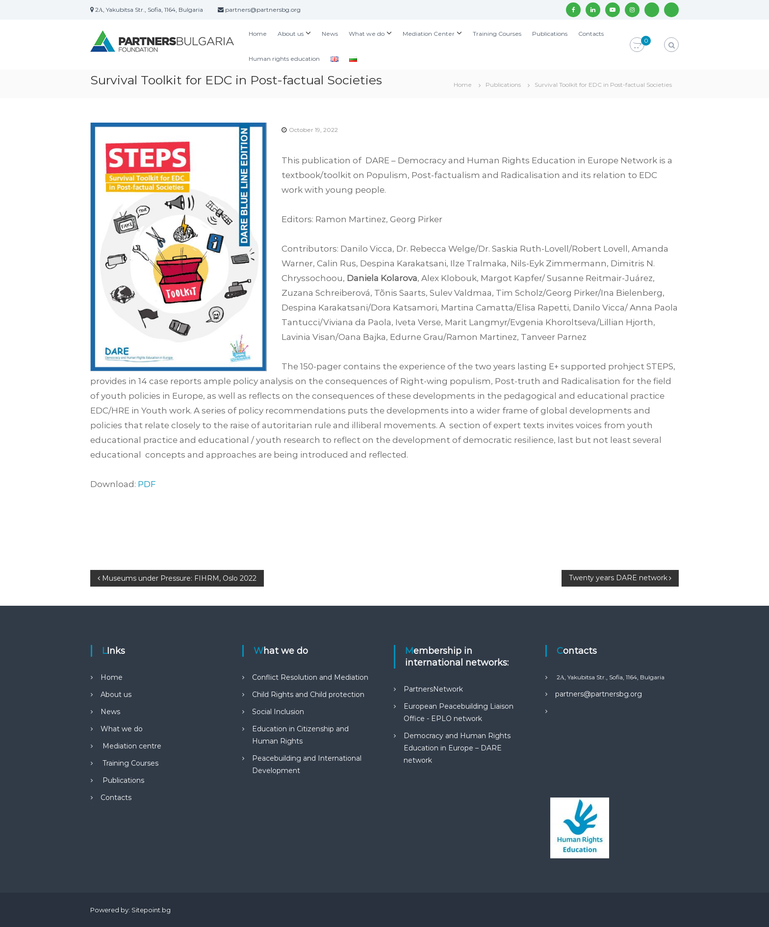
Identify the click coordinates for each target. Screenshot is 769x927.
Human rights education (284, 58)
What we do (366, 33)
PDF (147, 484)
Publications (549, 33)
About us (291, 33)
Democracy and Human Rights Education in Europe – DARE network (457, 748)
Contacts (591, 33)
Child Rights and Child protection (308, 694)
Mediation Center (429, 33)
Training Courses (497, 33)
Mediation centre (131, 746)
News (330, 33)
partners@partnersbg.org (598, 694)
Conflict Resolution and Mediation (310, 677)
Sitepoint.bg (151, 910)
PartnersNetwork (433, 689)
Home (258, 33)
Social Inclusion (278, 711)
